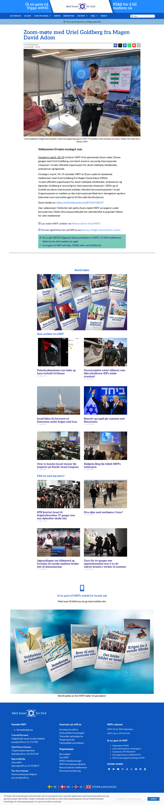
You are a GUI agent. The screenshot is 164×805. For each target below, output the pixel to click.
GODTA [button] (153, 799)
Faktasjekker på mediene (71, 742)
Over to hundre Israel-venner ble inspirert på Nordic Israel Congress (58, 465)
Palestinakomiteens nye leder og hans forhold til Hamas (56, 372)
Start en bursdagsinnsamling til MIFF (128, 758)
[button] (120, 45)
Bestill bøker (82, 270)
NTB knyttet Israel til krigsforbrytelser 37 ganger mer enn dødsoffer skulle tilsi (56, 515)
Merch (104, 16)
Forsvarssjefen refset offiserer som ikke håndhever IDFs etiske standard (104, 373)
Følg (94, 16)
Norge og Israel (66, 739)
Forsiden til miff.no (68, 729)
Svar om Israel (42, 16)
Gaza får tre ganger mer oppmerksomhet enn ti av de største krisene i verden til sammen (105, 563)
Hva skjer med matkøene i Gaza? (103, 512)
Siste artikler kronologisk (71, 732)
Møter (57, 16)
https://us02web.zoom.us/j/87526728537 (80, 202)
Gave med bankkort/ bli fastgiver (126, 748)
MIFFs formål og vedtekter (72, 764)
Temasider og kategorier (71, 736)
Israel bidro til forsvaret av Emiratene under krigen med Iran (57, 420)
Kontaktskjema (25, 729)
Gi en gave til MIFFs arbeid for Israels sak (82, 595)
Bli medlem (15, 16)
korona (86, 229)
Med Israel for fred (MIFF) (86, 223)
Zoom (117, 229)
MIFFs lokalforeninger (70, 760)
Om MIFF (82, 16)
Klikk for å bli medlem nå (125, 6)
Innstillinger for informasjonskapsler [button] (128, 799)
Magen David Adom (102, 229)
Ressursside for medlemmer (73, 767)
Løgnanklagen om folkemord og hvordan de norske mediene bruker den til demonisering (58, 563)
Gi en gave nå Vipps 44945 (36, 6)
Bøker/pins (68, 16)
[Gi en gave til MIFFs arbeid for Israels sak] (82, 588)
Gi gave (27, 16)
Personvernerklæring (70, 770)
